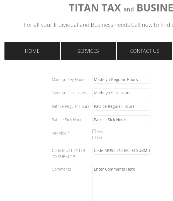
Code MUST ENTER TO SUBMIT (68, 153)
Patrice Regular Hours (70, 106)
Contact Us (144, 50)
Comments (61, 169)
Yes (97, 131)
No (97, 137)
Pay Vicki (61, 133)
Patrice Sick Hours (68, 119)
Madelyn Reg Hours (69, 79)
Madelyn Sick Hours (69, 92)
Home (32, 50)
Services (88, 50)
